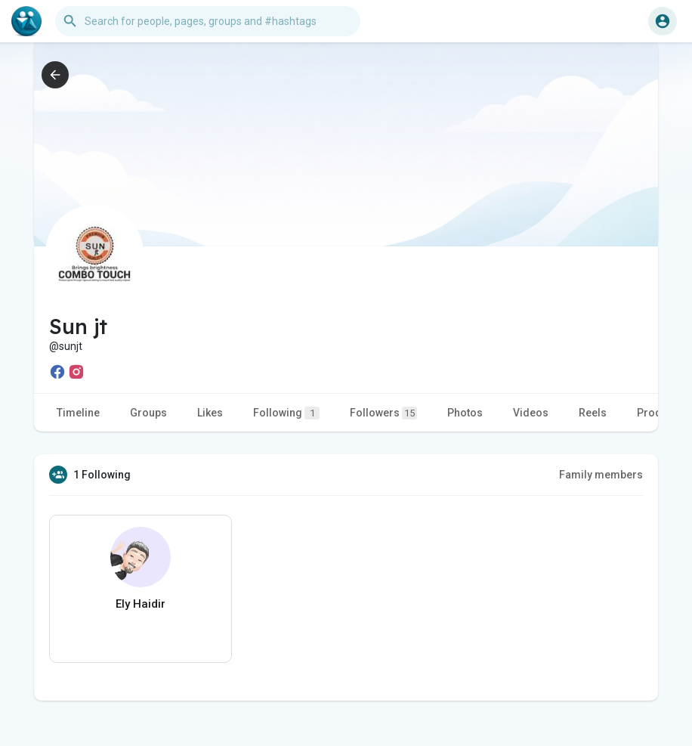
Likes (210, 413)
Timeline (78, 413)
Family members (601, 475)
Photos (465, 413)
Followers (383, 413)
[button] (207, 21)
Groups (148, 413)
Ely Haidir (140, 604)
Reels (593, 413)
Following (286, 413)
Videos (530, 413)
